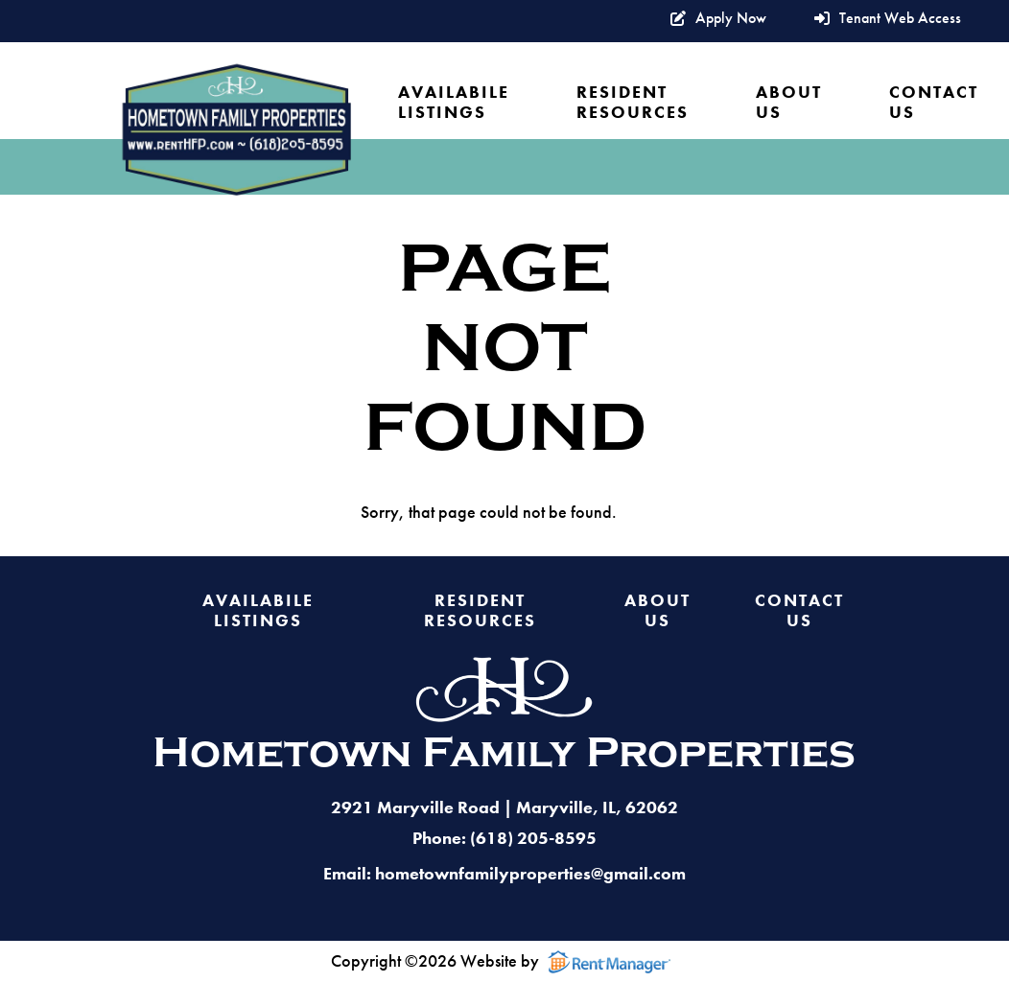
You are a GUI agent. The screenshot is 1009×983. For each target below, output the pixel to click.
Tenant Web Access (887, 19)
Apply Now (718, 19)
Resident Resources (632, 102)
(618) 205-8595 (533, 838)
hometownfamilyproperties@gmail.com (530, 873)
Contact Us (933, 102)
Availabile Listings (453, 102)
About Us (789, 102)
